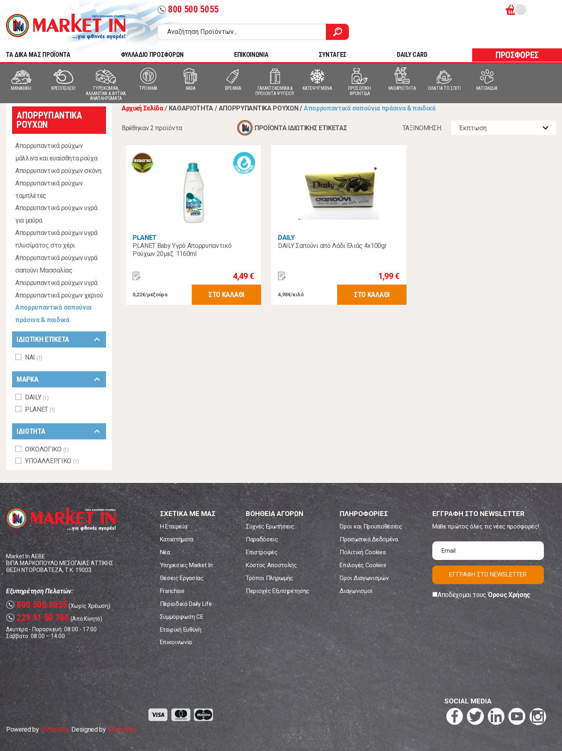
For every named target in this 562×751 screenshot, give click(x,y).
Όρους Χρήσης (509, 595)
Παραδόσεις (262, 539)
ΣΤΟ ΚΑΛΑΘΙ (226, 294)
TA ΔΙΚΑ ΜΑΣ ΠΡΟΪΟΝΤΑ (38, 54)
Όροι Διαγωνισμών (364, 578)
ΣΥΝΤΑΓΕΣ (332, 54)
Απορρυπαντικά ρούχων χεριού (59, 295)
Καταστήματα (176, 539)
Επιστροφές (262, 552)
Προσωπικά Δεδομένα (369, 539)
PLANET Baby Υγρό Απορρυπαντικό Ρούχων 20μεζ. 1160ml (182, 250)
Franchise (172, 591)
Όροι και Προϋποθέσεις (371, 526)
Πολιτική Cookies (363, 552)
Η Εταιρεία (173, 526)
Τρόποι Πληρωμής (269, 578)
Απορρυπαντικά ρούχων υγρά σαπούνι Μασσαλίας (56, 264)
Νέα (165, 552)
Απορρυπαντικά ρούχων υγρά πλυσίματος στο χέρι (56, 239)
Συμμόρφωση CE (181, 616)
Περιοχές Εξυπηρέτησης (277, 591)
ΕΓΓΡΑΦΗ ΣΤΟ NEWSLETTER (488, 574)
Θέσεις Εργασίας (181, 578)
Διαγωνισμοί (356, 591)
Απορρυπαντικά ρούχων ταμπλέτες (49, 189)
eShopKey (54, 729)
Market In (65, 27)
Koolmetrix (122, 729)
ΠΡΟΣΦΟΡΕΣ (517, 55)
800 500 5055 (188, 9)
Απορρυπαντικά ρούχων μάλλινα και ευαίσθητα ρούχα (56, 152)
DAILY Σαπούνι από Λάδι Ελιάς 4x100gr (332, 246)
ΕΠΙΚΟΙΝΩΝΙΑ (251, 54)
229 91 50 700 (37, 617)
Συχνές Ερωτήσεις (270, 526)
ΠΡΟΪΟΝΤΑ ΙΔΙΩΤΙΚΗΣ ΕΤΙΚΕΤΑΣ (301, 128)
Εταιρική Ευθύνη (180, 629)
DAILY (286, 237)
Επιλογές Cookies (363, 565)
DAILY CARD (412, 54)
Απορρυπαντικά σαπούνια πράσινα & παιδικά (53, 314)
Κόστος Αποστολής (271, 565)
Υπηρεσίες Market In (186, 565)
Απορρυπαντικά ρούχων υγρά (56, 283)
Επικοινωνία (176, 642)
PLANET (145, 237)
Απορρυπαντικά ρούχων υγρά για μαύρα (56, 214)
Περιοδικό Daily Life (186, 603)
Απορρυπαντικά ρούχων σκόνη (58, 171)
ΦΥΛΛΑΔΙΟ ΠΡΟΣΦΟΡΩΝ (152, 54)
